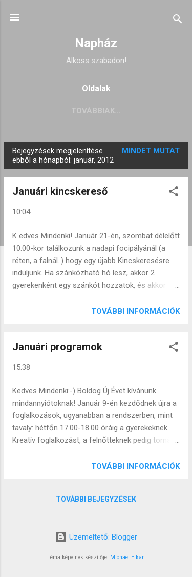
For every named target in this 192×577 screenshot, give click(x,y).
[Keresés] (178, 20)
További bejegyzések (96, 499)
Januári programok (57, 347)
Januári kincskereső (60, 191)
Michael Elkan (127, 557)
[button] (173, 193)
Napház (96, 43)
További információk (135, 311)
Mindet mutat (151, 150)
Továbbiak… (124, 110)
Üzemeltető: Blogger (96, 537)
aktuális (62, 110)
